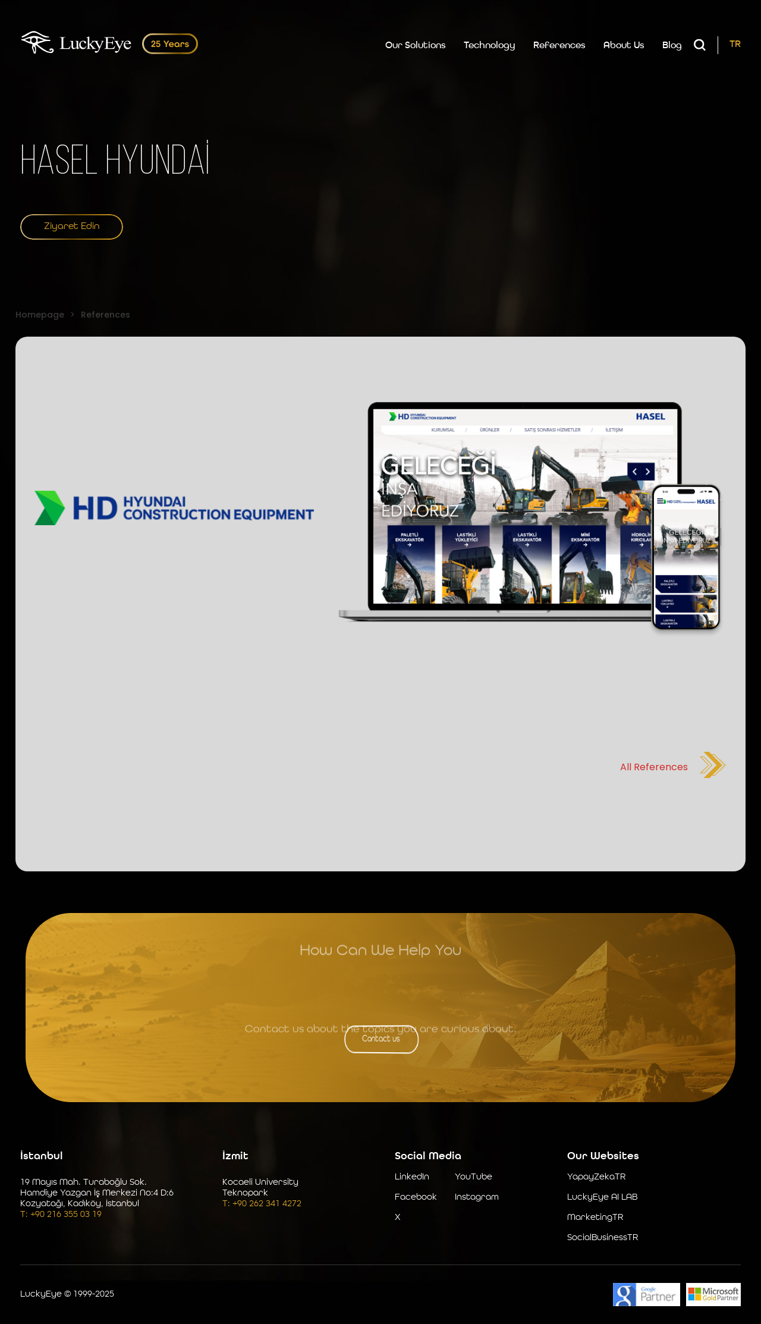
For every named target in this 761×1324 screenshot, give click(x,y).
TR (735, 44)
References (559, 46)
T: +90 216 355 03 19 (61, 1214)
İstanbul (41, 1156)
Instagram (477, 1197)
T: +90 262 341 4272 (261, 1204)
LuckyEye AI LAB (602, 1197)
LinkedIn (412, 1177)
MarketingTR (595, 1217)
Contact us (381, 1039)
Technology (489, 46)
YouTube (473, 1177)
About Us (623, 46)
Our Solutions (415, 46)
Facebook (416, 1197)
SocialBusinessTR (602, 1238)
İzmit (235, 1156)
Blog (672, 46)
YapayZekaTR (596, 1177)
